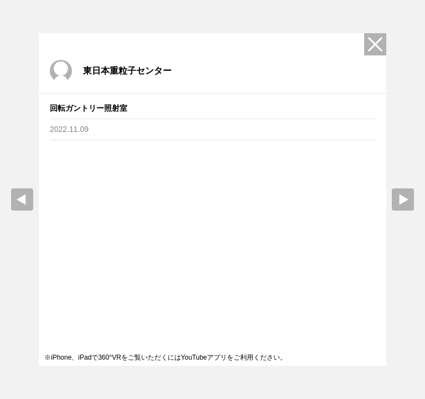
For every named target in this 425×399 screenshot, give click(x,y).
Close (375, 44)
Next (403, 199)
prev (22, 199)
